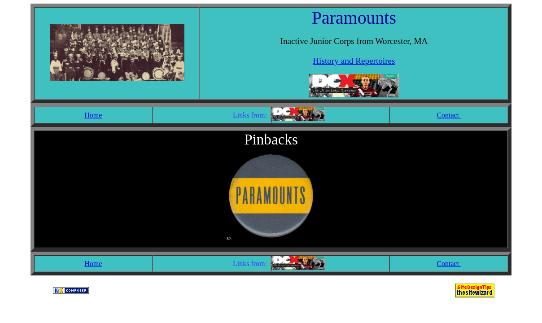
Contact (449, 115)
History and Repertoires (354, 60)
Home (93, 115)
